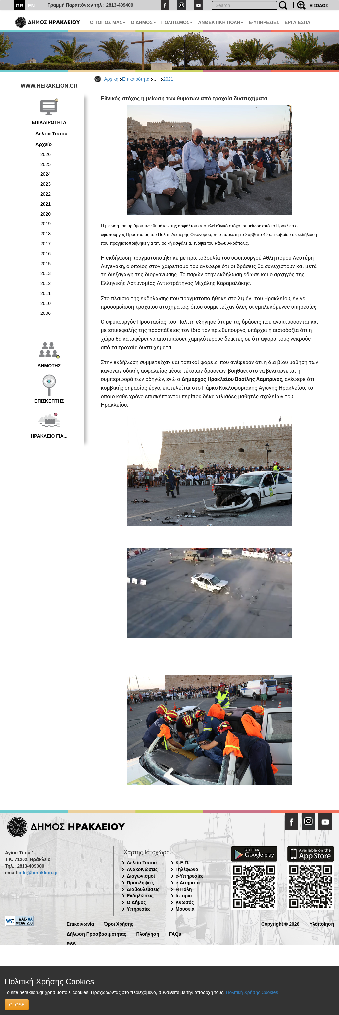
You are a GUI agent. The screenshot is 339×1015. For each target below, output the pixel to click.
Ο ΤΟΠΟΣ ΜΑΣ (107, 22)
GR (19, 5)
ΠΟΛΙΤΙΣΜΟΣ (177, 22)
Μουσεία (185, 909)
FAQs (175, 933)
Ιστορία (184, 895)
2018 (45, 233)
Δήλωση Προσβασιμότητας (96, 933)
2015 (45, 263)
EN (31, 5)
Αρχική (111, 79)
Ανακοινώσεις (142, 869)
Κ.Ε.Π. (182, 862)
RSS (71, 943)
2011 (45, 293)
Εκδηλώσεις (140, 895)
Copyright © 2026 (280, 923)
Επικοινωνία (80, 923)
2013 (45, 273)
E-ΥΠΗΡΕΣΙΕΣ (264, 22)
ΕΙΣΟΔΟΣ (318, 5)
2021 (168, 79)
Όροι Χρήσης (118, 923)
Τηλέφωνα (187, 869)
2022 (45, 194)
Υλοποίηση (321, 923)
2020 (45, 214)
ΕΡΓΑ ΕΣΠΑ (298, 22)
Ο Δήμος (136, 902)
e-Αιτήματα (188, 882)
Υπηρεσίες (138, 909)
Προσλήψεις (140, 882)
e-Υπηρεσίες (190, 876)
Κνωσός (185, 902)
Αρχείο (43, 144)
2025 (45, 164)
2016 (45, 253)
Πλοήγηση (147, 933)
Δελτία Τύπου (51, 133)
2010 (45, 303)
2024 (45, 174)
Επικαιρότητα (135, 79)
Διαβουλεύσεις (143, 889)
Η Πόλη (184, 889)
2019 (45, 223)
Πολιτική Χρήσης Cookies (252, 992)
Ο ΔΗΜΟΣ (143, 22)
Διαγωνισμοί (141, 876)
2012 (45, 283)
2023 (45, 184)
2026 (45, 154)
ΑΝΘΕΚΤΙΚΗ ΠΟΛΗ (220, 22)
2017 (45, 243)
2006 (45, 313)
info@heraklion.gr (38, 872)
